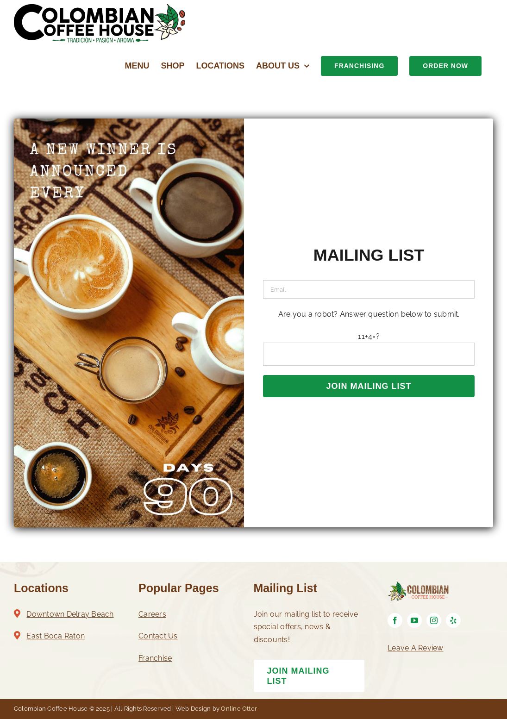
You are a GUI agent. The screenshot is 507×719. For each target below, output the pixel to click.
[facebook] (395, 620)
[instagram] (433, 620)
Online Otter (239, 708)
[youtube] (414, 620)
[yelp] (453, 620)
